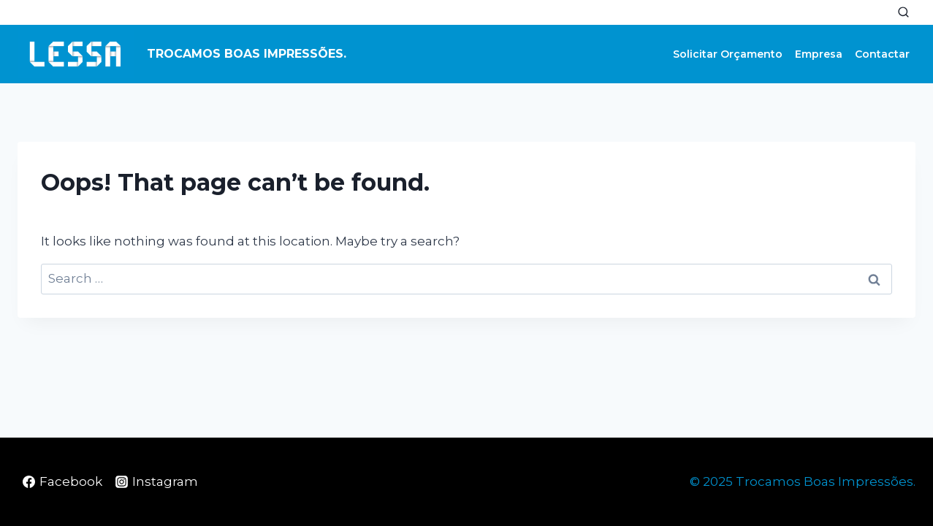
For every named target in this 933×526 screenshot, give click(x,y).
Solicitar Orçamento (727, 54)
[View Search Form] (903, 12)
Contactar (882, 54)
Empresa (818, 54)
